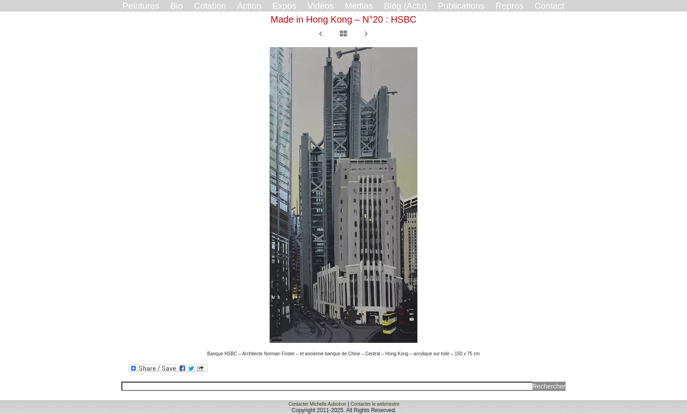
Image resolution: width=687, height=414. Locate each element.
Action (249, 6)
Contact (550, 6)
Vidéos (320, 6)
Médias (359, 6)
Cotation (210, 6)
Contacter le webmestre (375, 404)
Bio (176, 6)
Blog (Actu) (405, 6)
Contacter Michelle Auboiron (317, 404)
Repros (509, 6)
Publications (461, 6)
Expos (284, 6)
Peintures (141, 6)
